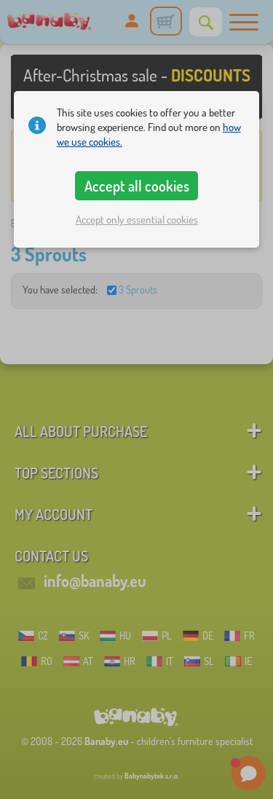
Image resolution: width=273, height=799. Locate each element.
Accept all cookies (136, 185)
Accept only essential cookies (137, 220)
